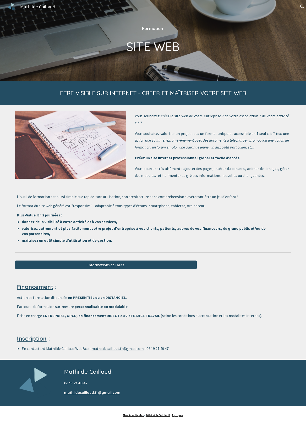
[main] (153, 40)
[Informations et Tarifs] (106, 265)
